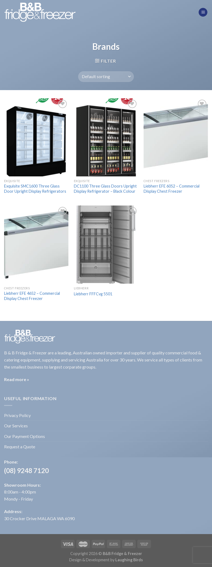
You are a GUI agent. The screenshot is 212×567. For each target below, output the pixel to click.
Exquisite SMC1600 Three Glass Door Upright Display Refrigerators (35, 189)
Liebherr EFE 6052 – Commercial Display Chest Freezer (171, 189)
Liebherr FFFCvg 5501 (93, 294)
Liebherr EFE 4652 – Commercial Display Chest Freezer (32, 296)
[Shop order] (106, 76)
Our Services (16, 425)
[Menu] (203, 12)
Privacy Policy (17, 415)
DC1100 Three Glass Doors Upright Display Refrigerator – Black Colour (105, 189)
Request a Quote (19, 446)
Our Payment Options (24, 436)
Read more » (16, 379)
